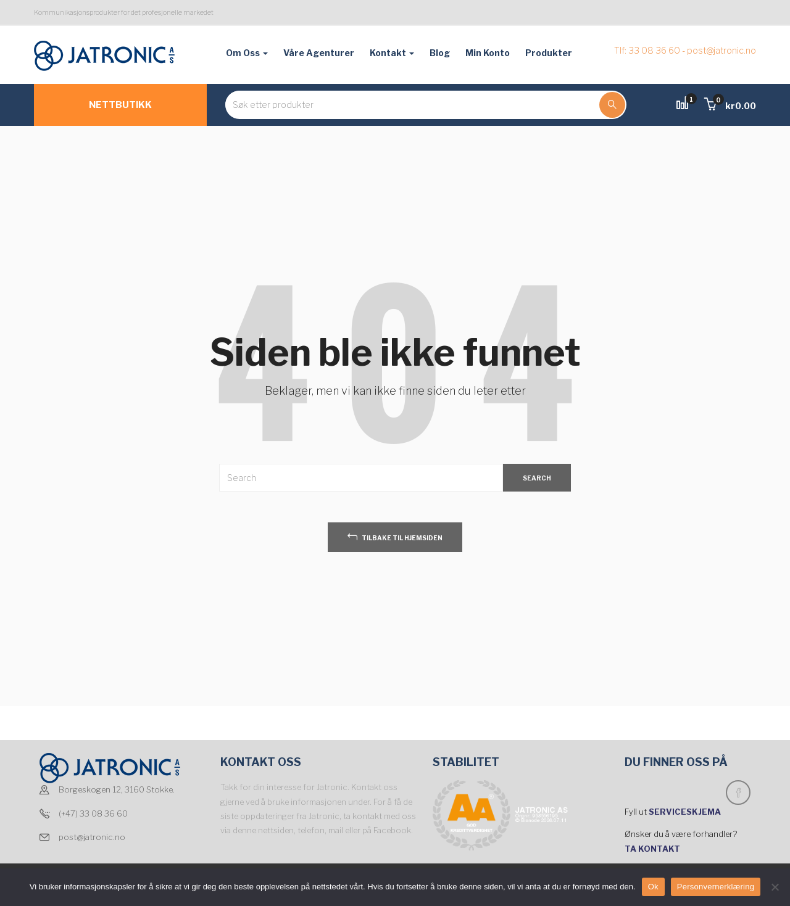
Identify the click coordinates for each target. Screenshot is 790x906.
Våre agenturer (318, 52)
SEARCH (537, 478)
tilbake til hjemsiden (395, 536)
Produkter (548, 52)
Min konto (487, 52)
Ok (653, 886)
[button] (730, 106)
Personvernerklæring (715, 886)
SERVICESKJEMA (686, 812)
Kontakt (392, 52)
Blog (440, 52)
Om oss (247, 52)
